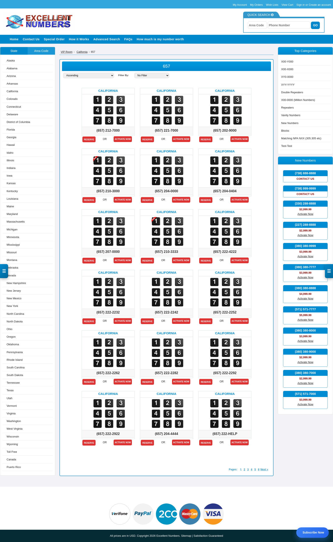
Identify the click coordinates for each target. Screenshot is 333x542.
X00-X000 (287, 69)
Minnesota (13, 237)
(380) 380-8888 (305, 288)
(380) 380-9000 (305, 351)
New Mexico (14, 298)
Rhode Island (15, 359)
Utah (9, 398)
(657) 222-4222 (224, 252)
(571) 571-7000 (305, 394)
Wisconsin (13, 436)
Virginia (11, 413)
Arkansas (12, 83)
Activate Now (123, 139)
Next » (264, 469)
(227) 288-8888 (305, 224)
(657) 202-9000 (224, 130)
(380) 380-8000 (305, 330)
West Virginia (15, 428)
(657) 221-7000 (166, 130)
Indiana (11, 168)
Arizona (11, 76)
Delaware (12, 114)
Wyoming (12, 444)
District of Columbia (18, 122)
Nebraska (12, 267)
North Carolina (15, 313)
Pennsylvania (15, 352)
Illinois (10, 160)
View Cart (287, 4)
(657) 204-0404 (224, 191)
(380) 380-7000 (305, 373)
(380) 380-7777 (305, 267)
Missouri (12, 252)
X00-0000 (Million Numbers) (298, 100)
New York (12, 306)
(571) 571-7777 (305, 309)
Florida (11, 129)
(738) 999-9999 (305, 188)
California (12, 91)
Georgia (11, 137)
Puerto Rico (14, 467)
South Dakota (15, 375)
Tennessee (13, 382)
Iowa (9, 175)
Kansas (11, 183)
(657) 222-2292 (224, 373)
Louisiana (12, 198)
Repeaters (287, 107)
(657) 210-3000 (108, 191)
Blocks (285, 130)
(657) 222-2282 (166, 373)
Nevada (11, 275)
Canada (11, 459)
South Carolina (16, 367)
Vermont (12, 405)
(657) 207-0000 (108, 252)
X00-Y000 (287, 61)
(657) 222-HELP (225, 434)
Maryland (12, 214)
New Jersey (14, 290)
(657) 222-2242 (166, 312)
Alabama (12, 68)
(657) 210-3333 (166, 252)
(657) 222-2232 (108, 312)
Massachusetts (16, 221)
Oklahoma (13, 344)
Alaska (11, 60)
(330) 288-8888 (305, 203)
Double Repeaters (292, 92)
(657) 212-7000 (108, 130)
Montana (12, 260)
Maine (10, 206)
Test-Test (286, 146)
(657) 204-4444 (166, 434)
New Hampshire (16, 283)
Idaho (10, 152)
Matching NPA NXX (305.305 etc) (301, 138)
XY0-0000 (287, 76)
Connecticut (14, 106)
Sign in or (302, 4)
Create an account (320, 4)
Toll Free (12, 451)
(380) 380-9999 (305, 246)
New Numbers (289, 123)
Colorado (12, 98)
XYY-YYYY (288, 84)
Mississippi (13, 244)
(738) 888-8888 (305, 173)
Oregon (11, 336)
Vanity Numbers (290, 115)
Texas (10, 390)
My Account (240, 4)
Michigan (12, 229)
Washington (14, 421)
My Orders (256, 4)
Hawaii (11, 144)
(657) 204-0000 (166, 191)
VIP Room (66, 51)
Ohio (9, 329)
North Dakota (15, 321)
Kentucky (12, 191)
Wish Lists (272, 4)
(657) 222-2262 (108, 373)
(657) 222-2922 (108, 434)
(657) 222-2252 (224, 312)
